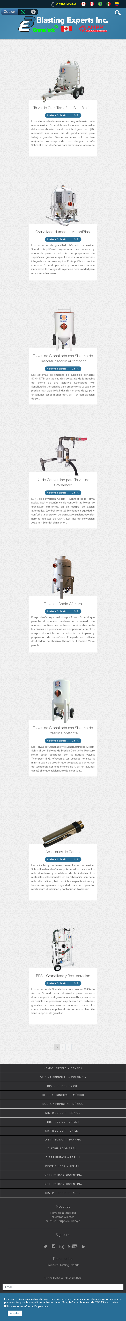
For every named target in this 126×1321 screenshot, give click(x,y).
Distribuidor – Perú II (63, 1157)
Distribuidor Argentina (63, 1175)
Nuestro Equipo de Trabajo (63, 1221)
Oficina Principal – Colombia (63, 1077)
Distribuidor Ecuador (63, 1193)
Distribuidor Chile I (63, 1121)
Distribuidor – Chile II (63, 1130)
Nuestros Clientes (63, 1217)
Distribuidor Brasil (63, 1086)
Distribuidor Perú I (63, 1148)
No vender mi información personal (28, 1306)
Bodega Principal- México (63, 1104)
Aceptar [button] (14, 1313)
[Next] (68, 1047)
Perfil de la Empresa (63, 1212)
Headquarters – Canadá (63, 1068)
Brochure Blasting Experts (63, 1265)
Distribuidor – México (63, 1113)
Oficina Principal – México (63, 1095)
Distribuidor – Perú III (63, 1166)
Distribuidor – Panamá (63, 1139)
